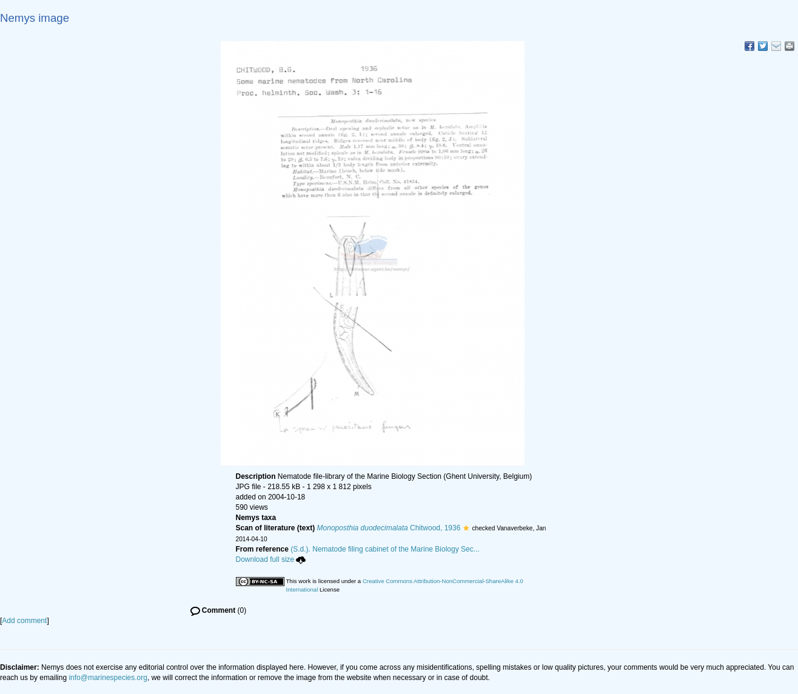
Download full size (271, 559)
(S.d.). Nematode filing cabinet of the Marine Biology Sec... (385, 549)
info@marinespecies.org (108, 677)
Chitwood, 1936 (389, 528)
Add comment (24, 620)
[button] (466, 528)
